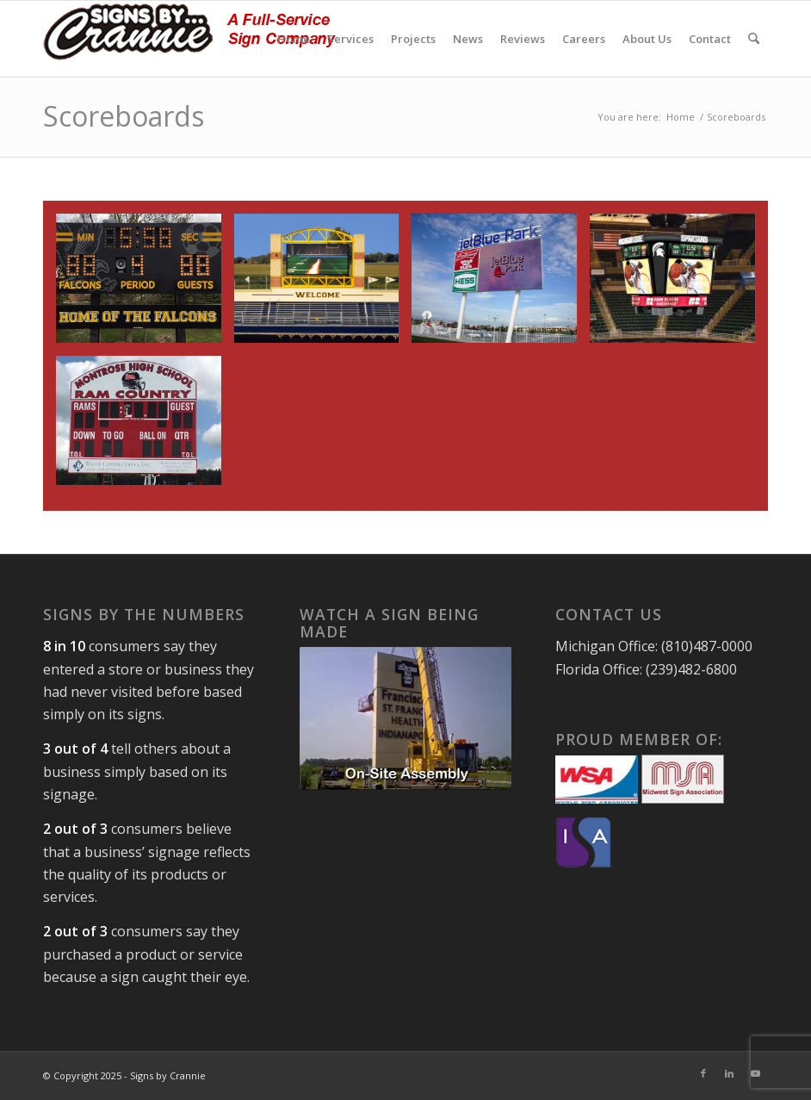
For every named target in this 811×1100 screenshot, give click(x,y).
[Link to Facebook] (703, 1073)
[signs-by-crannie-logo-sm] (189, 39)
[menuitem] (294, 39)
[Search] (754, 39)
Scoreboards (123, 115)
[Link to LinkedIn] (729, 1073)
